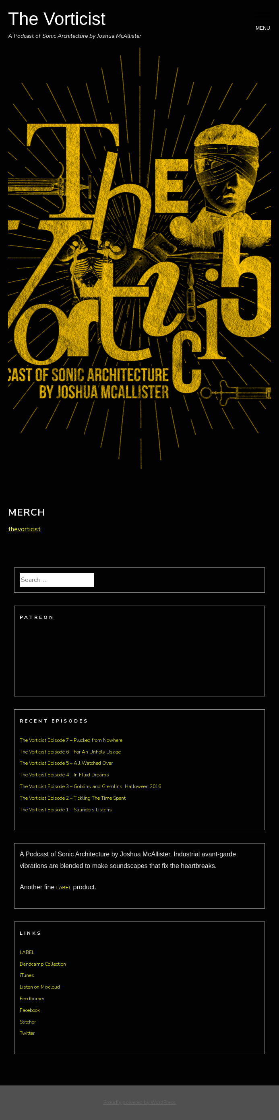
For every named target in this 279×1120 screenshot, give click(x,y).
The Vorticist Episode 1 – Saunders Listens (66, 810)
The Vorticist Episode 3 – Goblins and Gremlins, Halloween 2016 (90, 786)
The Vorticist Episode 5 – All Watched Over (66, 763)
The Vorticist (56, 19)
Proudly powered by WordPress (139, 1102)
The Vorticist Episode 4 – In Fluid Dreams (64, 775)
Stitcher (28, 1022)
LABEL (63, 888)
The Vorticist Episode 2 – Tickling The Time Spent (73, 798)
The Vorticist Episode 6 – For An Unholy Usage (70, 752)
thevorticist (24, 529)
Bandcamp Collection (43, 964)
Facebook (30, 1010)
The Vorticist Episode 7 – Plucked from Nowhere (71, 740)
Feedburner (32, 998)
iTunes (27, 975)
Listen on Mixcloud (40, 987)
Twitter (27, 1033)
